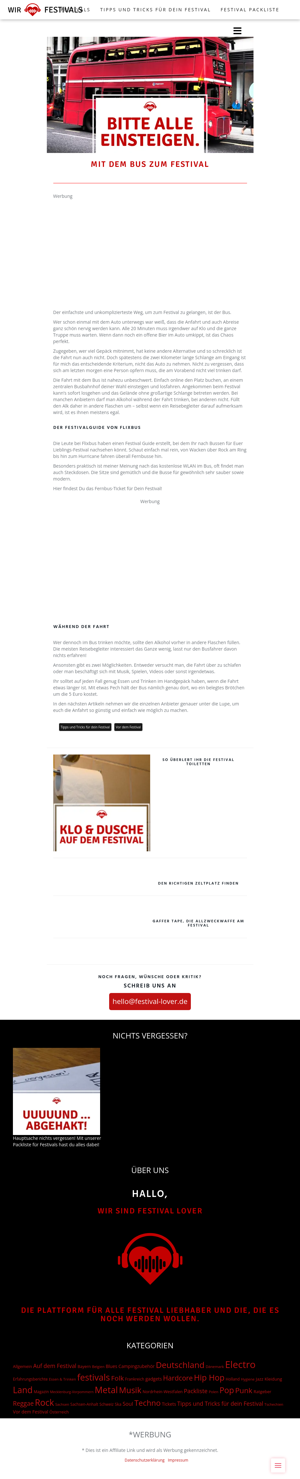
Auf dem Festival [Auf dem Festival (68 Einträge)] (55, 1366)
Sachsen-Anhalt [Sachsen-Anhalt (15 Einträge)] (84, 1404)
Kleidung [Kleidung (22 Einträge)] (273, 1379)
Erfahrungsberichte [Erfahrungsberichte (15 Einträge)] (30, 1379)
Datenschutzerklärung (145, 1460)
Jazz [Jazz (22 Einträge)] (260, 1379)
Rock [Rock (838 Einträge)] (44, 1402)
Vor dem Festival (128, 727)
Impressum (178, 1460)
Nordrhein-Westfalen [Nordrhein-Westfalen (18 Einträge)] (162, 1391)
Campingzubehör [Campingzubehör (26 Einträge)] (137, 1366)
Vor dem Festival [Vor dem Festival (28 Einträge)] (30, 1412)
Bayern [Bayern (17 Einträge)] (84, 1366)
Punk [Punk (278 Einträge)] (243, 1390)
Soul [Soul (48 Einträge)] (128, 1403)
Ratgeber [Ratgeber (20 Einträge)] (262, 1391)
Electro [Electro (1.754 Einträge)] (240, 1364)
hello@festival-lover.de (149, 1001)
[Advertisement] (150, 244)
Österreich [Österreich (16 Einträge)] (59, 1412)
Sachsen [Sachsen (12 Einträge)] (62, 1404)
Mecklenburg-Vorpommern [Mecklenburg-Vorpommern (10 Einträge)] (72, 1392)
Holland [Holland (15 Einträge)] (233, 1379)
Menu (280, 1462)
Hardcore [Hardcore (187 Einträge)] (178, 1378)
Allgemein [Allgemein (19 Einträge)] (22, 1366)
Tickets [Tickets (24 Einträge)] (169, 1404)
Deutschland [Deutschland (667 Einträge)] (180, 1365)
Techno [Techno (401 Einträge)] (147, 1402)
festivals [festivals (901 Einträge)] (93, 1377)
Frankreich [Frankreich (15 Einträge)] (134, 1379)
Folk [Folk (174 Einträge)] (117, 1378)
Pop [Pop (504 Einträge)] (227, 1390)
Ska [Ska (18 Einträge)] (118, 1404)
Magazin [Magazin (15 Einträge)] (41, 1391)
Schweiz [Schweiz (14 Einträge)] (106, 1404)
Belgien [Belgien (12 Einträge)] (98, 1366)
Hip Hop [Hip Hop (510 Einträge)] (209, 1377)
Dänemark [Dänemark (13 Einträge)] (215, 1366)
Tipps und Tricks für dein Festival (155, 9)
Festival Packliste (250, 9)
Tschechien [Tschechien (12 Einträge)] (274, 1404)
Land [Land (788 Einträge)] (23, 1390)
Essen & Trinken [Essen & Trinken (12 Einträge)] (62, 1379)
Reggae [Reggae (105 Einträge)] (23, 1403)
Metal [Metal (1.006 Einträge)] (106, 1390)
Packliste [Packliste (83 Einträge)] (196, 1391)
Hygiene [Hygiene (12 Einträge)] (247, 1379)
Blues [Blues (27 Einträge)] (111, 1366)
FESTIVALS (76, 9)
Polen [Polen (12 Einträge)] (213, 1391)
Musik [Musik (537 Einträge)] (130, 1389)
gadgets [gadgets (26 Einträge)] (153, 1379)
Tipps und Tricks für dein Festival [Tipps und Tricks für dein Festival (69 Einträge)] (220, 1403)
